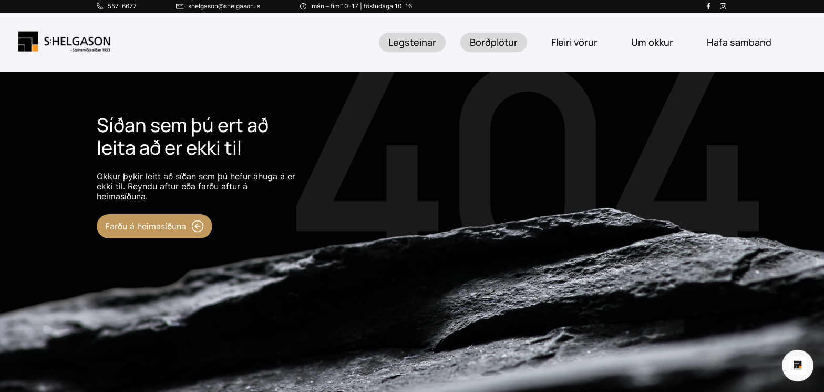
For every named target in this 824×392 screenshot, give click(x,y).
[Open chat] (797, 365)
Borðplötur (494, 42)
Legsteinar (412, 42)
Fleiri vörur (574, 42)
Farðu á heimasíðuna (154, 226)
